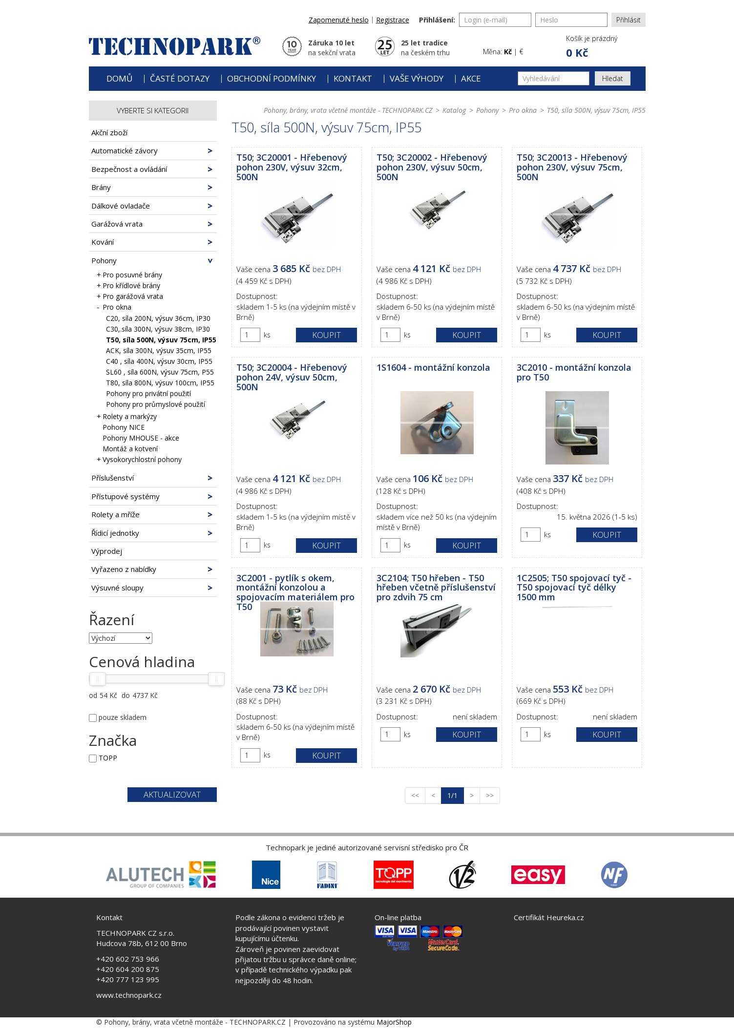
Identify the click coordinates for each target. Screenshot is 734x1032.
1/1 (455, 795)
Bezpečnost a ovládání (129, 169)
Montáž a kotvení (130, 448)
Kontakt (353, 78)
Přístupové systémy (125, 496)
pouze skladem (123, 717)
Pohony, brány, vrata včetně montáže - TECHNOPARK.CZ (348, 110)
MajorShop (394, 1022)
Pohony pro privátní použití (148, 393)
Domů (119, 78)
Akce (471, 78)
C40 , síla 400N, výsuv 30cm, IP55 (159, 361)
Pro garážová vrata (130, 296)
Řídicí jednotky (115, 533)
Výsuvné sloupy (117, 587)
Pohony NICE (124, 427)
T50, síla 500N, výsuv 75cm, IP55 (161, 339)
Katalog (454, 110)
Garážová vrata (117, 224)
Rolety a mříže (115, 514)
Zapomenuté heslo (339, 19)
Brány (101, 187)
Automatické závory (124, 150)
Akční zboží (109, 132)
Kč (508, 51)
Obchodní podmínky (271, 78)
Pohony (104, 260)
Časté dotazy (180, 78)
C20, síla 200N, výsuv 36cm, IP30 (158, 318)
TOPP (108, 757)
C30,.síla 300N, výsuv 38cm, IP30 (158, 329)
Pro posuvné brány (130, 275)
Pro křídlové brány (129, 285)
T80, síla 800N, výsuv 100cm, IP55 (160, 382)
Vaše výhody (416, 78)
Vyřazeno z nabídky (123, 569)
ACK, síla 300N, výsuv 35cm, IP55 (158, 350)
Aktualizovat (172, 794)
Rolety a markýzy (127, 416)
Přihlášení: (437, 19)
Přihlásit (628, 19)
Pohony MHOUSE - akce (141, 437)
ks (267, 334)
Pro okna (114, 307)
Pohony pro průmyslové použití (155, 404)
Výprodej (106, 551)
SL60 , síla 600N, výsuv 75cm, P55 (160, 372)
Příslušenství (112, 478)
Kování (102, 242)
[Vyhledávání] (553, 78)
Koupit (326, 334)
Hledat (612, 78)
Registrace (392, 19)
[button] (591, 47)
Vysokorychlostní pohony (140, 459)
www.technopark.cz (129, 995)
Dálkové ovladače (120, 206)
